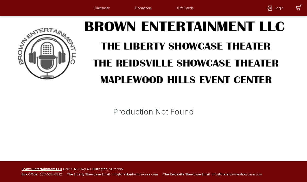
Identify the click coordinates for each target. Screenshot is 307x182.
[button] (103, 8)
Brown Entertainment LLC (42, 169)
